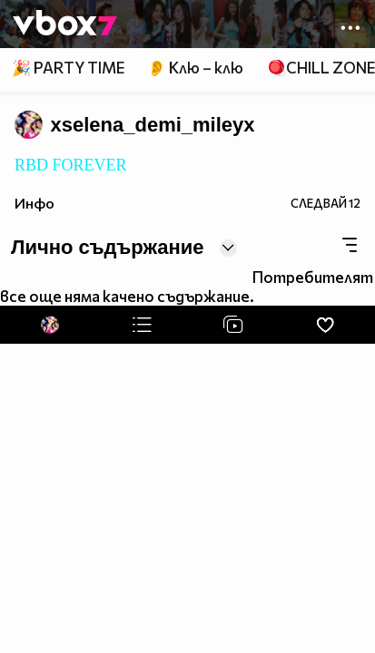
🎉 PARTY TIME (68, 67)
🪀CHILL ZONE (321, 67)
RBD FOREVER (71, 165)
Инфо (34, 202)
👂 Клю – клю (195, 67)
